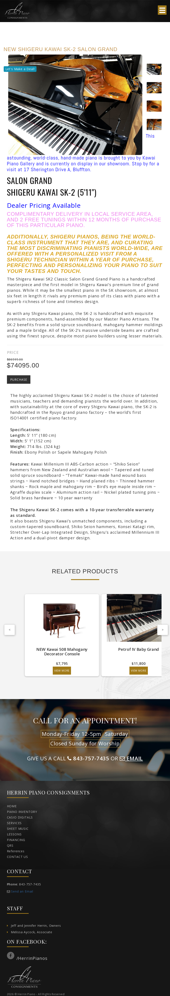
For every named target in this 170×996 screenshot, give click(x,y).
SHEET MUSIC (18, 829)
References (16, 851)
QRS (10, 845)
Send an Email (22, 891)
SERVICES (14, 823)
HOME (12, 806)
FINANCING (16, 840)
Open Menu (162, 10)
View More (62, 670)
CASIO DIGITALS (20, 817)
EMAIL (131, 758)
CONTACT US (17, 857)
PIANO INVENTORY (22, 812)
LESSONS (14, 834)
